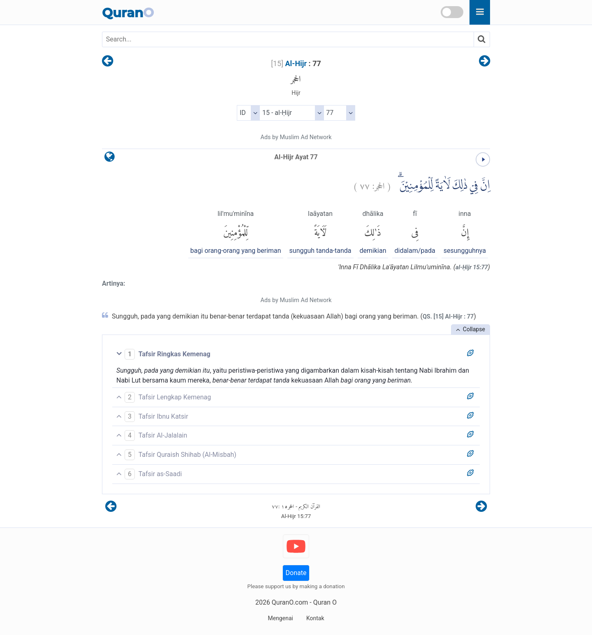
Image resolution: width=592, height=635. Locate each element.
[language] (109, 158)
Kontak (315, 618)
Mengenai (280, 618)
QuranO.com (290, 602)
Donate (296, 573)
